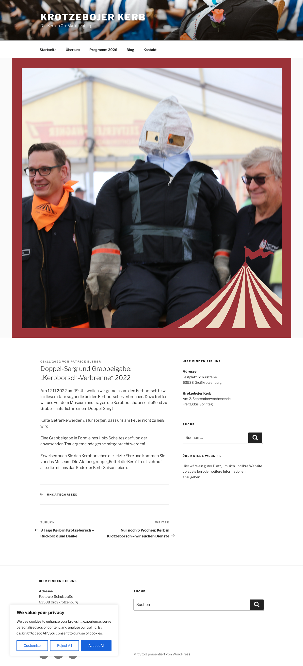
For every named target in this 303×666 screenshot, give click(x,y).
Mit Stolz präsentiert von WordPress (161, 654)
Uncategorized (62, 494)
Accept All (96, 645)
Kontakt (150, 50)
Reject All (64, 645)
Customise (32, 645)
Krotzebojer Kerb (93, 17)
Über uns (73, 50)
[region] (64, 630)
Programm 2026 (103, 50)
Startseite (48, 50)
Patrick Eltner (86, 361)
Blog (130, 50)
